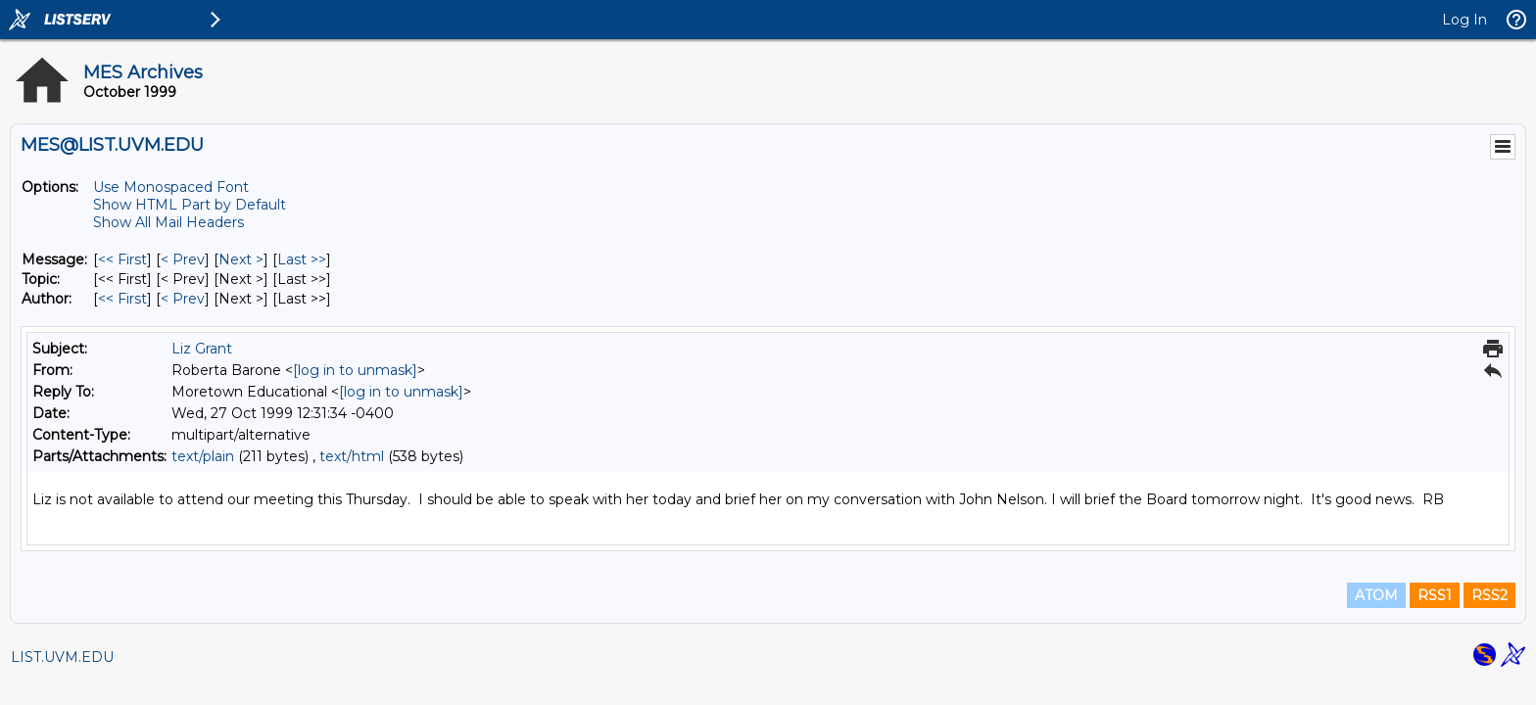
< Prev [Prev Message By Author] (183, 298)
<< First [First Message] (122, 259)
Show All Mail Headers (168, 222)
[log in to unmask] (355, 370)
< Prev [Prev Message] (183, 259)
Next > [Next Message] (241, 259)
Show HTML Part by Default (189, 204)
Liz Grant (201, 348)
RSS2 (1489, 595)
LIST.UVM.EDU (62, 657)
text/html (351, 456)
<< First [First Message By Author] (122, 298)
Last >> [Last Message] (301, 259)
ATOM (1376, 595)
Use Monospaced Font (171, 187)
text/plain (202, 456)
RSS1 (1434, 595)
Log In (1464, 19)
